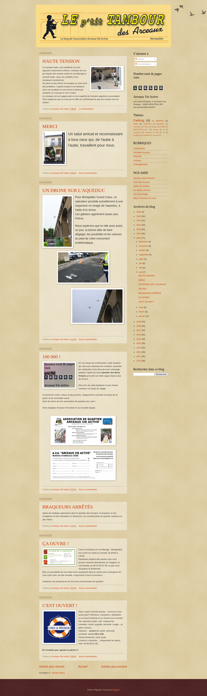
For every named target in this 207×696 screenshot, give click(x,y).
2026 (139, 212)
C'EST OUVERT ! (59, 605)
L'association (139, 148)
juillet (141, 259)
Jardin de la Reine (141, 186)
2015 (139, 339)
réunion (155, 135)
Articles (139, 59)
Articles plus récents (51, 666)
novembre (143, 246)
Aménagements (140, 164)
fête (157, 132)
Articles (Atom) (58, 673)
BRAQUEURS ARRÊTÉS (67, 506)
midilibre (136, 135)
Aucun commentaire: (88, 173)
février (142, 312)
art (164, 129)
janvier (142, 316)
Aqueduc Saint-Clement (144, 178)
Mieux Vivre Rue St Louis (144, 198)
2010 (139, 361)
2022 (139, 229)
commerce (137, 132)
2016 (139, 334)
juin (141, 263)
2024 (139, 220)
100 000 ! (51, 356)
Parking (138, 120)
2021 (139, 233)
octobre (142, 250)
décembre (143, 241)
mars (141, 307)
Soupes (154, 127)
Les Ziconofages (140, 194)
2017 (139, 330)
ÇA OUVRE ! (55, 543)
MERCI (49, 126)
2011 (139, 356)
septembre (144, 254)
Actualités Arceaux (141, 152)
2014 (139, 343)
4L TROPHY (158, 121)
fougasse (148, 132)
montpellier (146, 135)
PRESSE (137, 156)
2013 (139, 348)
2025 (139, 216)
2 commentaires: (86, 109)
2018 (139, 326)
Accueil (82, 666)
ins (164, 132)
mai (141, 267)
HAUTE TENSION (61, 61)
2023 (139, 225)
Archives (137, 160)
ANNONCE (148, 124)
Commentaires (143, 64)
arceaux (156, 129)
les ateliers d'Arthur (142, 190)
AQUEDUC (160, 124)
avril (141, 272)
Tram (135, 124)
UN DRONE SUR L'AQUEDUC (73, 190)
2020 (139, 238)
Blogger (116, 690)
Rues (146, 127)
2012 (139, 352)
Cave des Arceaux (141, 182)
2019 (139, 321)
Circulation (137, 127)
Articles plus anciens (114, 666)
